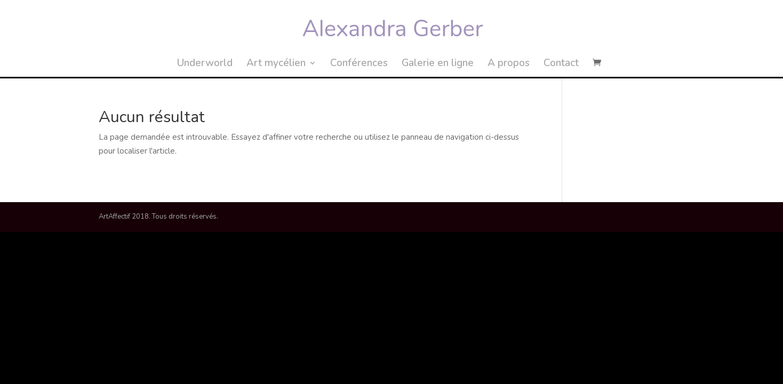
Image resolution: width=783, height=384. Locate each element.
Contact (561, 64)
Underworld (205, 64)
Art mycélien (276, 64)
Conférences (359, 64)
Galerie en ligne (438, 64)
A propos (509, 64)
